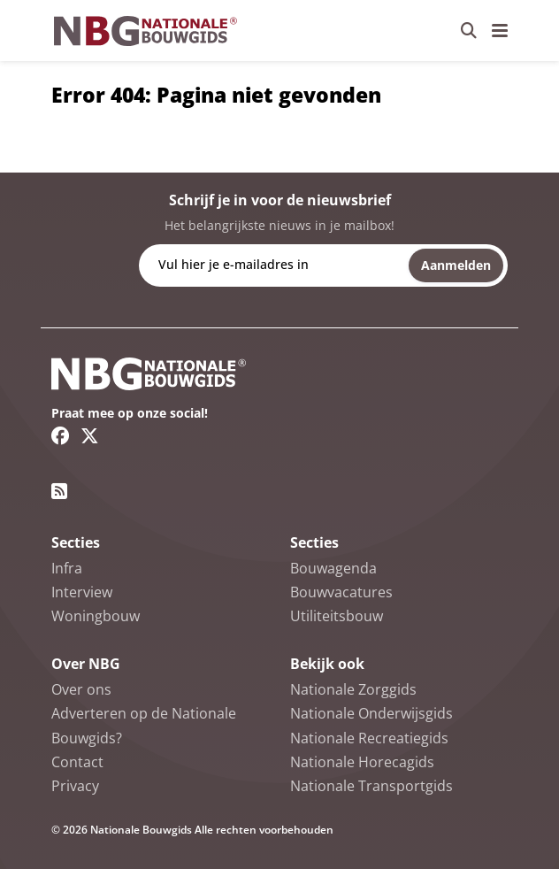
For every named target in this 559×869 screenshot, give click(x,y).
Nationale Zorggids (353, 689)
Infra (66, 568)
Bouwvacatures (341, 592)
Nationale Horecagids (362, 762)
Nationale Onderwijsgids (371, 713)
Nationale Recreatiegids (369, 738)
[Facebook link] (60, 435)
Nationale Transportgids (371, 786)
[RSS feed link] (59, 491)
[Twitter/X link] (89, 435)
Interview (81, 592)
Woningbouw (95, 616)
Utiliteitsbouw (336, 616)
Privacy (75, 786)
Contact (77, 762)
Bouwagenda (333, 568)
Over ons (81, 689)
